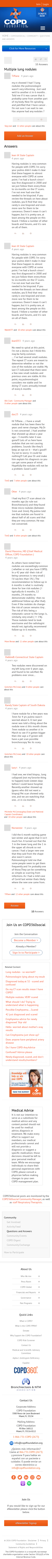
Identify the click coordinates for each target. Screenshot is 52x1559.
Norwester (17, 827)
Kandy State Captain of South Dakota (25, 705)
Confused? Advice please (19, 1052)
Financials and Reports (26, 1292)
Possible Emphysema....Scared (22, 1009)
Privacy (43, 1540)
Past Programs (26, 1303)
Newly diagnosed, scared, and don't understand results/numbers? (24, 1058)
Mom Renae (10, 641)
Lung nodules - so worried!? (20, 972)
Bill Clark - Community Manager (18, 400)
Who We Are (26, 1276)
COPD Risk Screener (26, 1340)
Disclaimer (32, 1540)
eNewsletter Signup (26, 1523)
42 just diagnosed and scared (21, 1014)
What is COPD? (26, 1321)
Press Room (26, 1281)
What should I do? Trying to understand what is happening (22, 1003)
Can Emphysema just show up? (22, 1034)
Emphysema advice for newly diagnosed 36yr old (21, 1021)
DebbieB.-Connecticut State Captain (24, 657)
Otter (14, 491)
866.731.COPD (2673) (31, 1452)
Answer (15, 905)
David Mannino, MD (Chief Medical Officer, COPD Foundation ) (23, 553)
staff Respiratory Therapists (27, 1202)
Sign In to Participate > (26, 952)
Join (38, 4)
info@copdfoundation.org (26, 1467)
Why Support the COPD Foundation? (26, 1335)
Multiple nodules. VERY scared (22, 997)
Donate (42, 13)
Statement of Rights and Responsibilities (25, 1547)
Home (5, 35)
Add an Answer (25, 135)
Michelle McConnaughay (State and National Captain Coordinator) (24, 813)
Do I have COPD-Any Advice (20, 1047)
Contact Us (26, 1345)
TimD (7, 480)
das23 (15, 414)
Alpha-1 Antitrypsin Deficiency (26, 1358)
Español (26, 1363)
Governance (26, 1297)
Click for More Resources (22, 48)
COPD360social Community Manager (21, 1199)
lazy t (14, 767)
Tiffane (15, 76)
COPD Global (26, 1287)
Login (46, 4)
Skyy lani (8, 126)
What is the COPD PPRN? (26, 1326)
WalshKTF (9, 330)
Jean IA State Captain (23, 155)
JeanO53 (16, 340)
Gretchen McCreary (13, 687)
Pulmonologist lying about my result (25, 976)
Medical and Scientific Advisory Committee (26, 1352)
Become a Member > (26, 940)
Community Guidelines (25, 1544)
